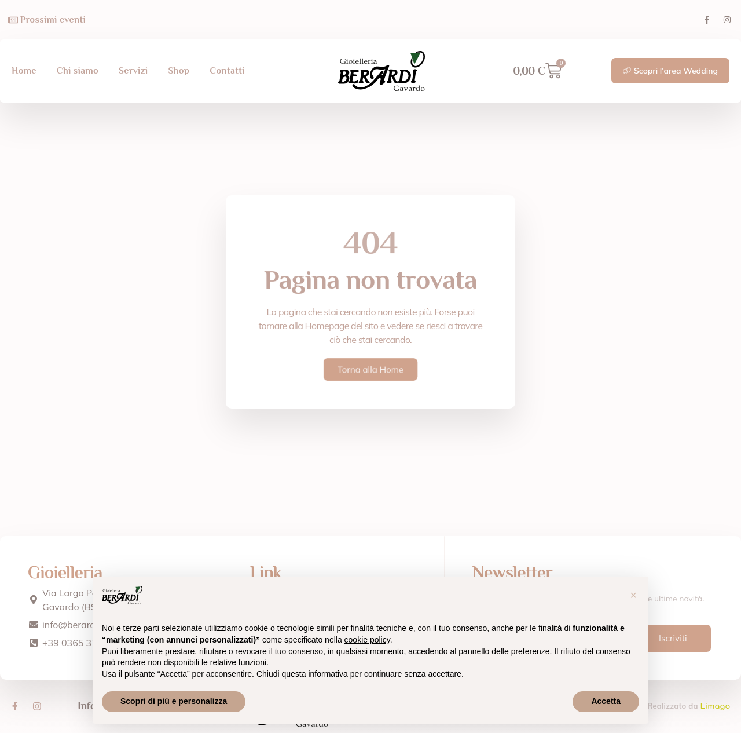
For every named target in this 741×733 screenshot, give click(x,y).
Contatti (227, 70)
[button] (633, 595)
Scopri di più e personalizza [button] (173, 701)
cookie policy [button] (367, 639)
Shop (178, 70)
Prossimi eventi (53, 19)
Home (24, 70)
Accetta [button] (606, 701)
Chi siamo (77, 70)
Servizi (133, 70)
